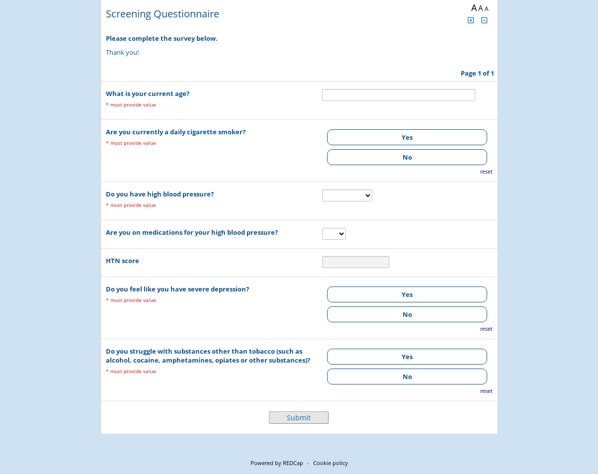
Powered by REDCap (277, 463)
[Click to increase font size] (471, 20)
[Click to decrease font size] (484, 20)
